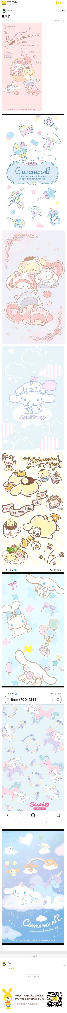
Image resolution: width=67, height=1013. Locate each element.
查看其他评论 (33, 977)
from (58, 11)
